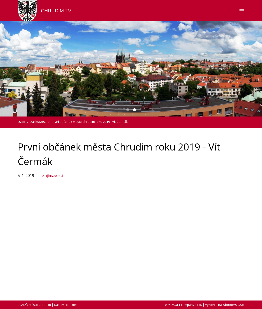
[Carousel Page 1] (127, 109)
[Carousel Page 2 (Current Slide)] (134, 109)
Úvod (21, 121)
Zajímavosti (52, 175)
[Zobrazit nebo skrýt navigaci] (242, 10)
